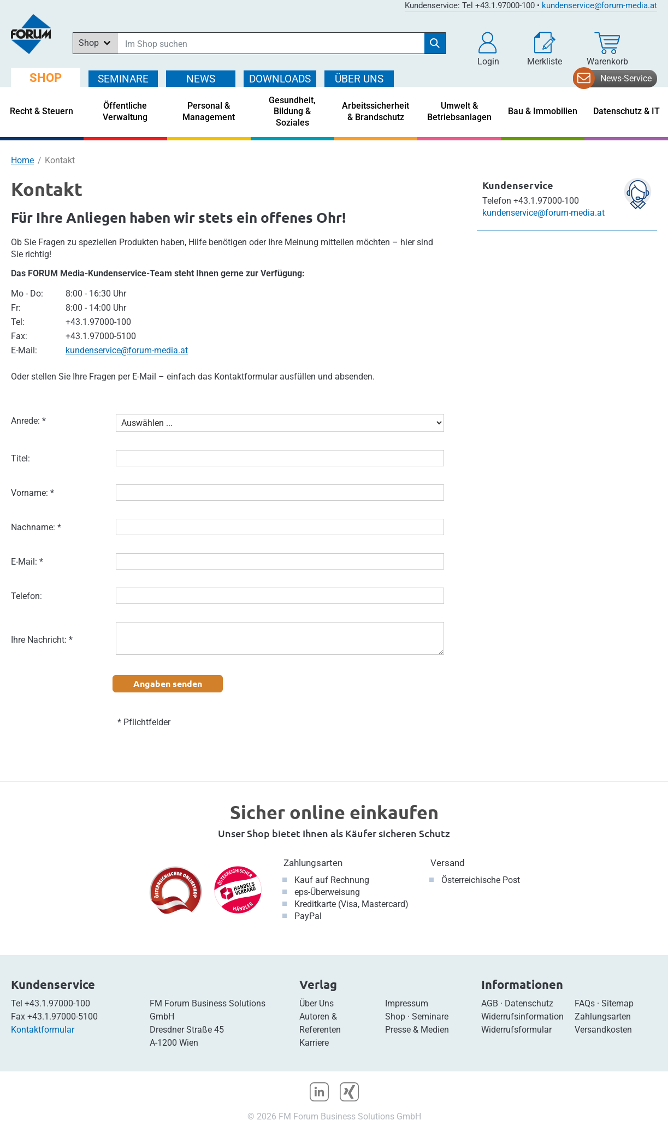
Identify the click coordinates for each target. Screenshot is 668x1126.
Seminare (430, 1016)
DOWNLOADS (280, 79)
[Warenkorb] (607, 49)
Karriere (314, 1043)
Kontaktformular (42, 1029)
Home (22, 160)
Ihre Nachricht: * (42, 640)
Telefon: (26, 596)
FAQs (585, 1003)
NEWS (200, 79)
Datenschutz (529, 1003)
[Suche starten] (434, 43)
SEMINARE (123, 79)
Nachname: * (36, 527)
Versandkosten (603, 1029)
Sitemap (617, 1003)
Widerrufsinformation (522, 1016)
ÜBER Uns (359, 79)
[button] (488, 49)
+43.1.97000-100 (57, 1003)
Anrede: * (28, 421)
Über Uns (316, 1003)
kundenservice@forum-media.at (599, 5)
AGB (489, 1003)
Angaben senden (167, 683)
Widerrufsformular (516, 1029)
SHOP (45, 78)
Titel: (20, 458)
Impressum (406, 1003)
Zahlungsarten (312, 862)
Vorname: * (32, 493)
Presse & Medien (417, 1029)
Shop (395, 1016)
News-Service (626, 78)
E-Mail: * (27, 561)
